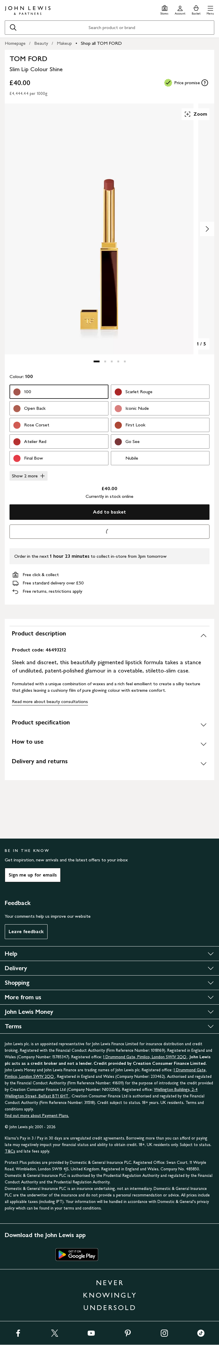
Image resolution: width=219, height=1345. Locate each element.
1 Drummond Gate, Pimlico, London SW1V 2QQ (145, 1056)
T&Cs (10, 1151)
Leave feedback (26, 931)
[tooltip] (204, 82)
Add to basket (109, 512)
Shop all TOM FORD (101, 43)
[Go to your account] (180, 9)
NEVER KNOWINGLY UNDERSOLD (110, 1295)
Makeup (64, 43)
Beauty (41, 43)
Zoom (195, 114)
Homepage (15, 43)
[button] (210, 9)
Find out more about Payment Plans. (37, 1115)
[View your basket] (196, 9)
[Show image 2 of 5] (207, 229)
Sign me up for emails (33, 875)
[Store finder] (164, 9)
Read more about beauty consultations (50, 701)
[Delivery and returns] (109, 763)
